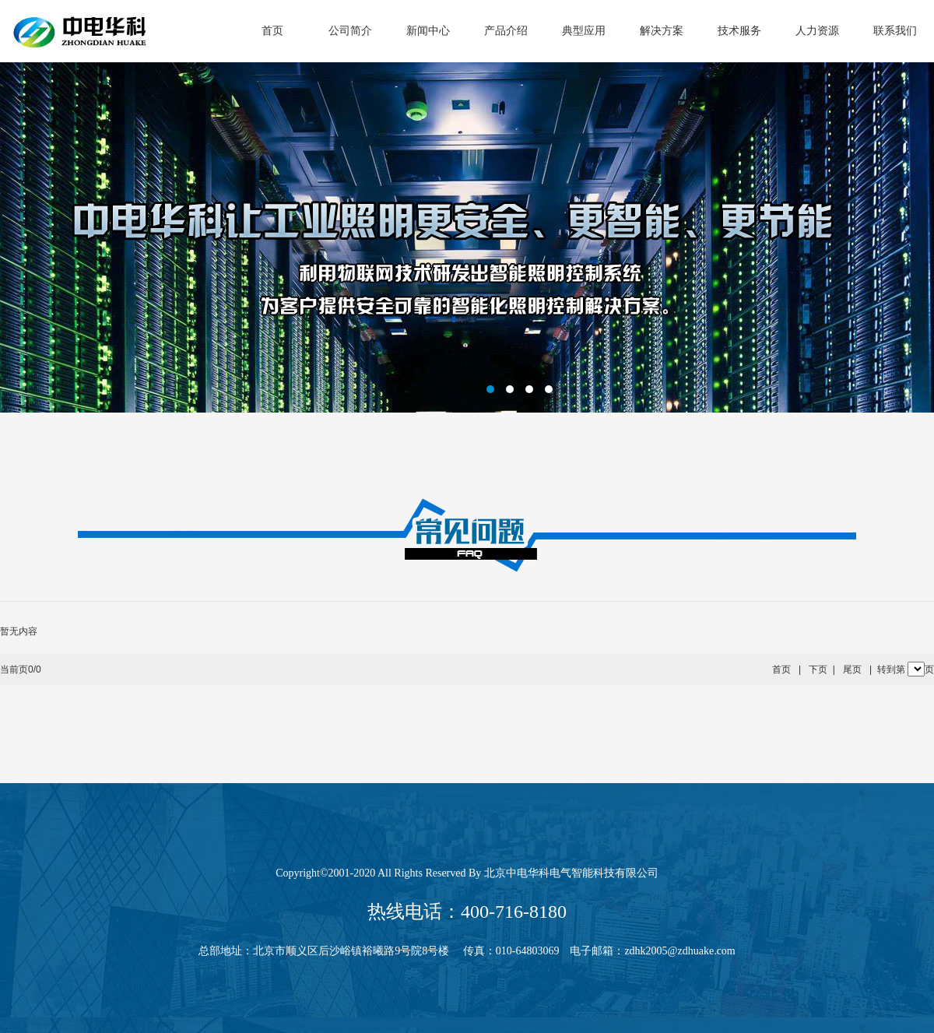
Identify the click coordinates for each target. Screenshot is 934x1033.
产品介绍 (506, 31)
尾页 (852, 669)
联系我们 (895, 31)
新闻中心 (428, 31)
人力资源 (817, 31)
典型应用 (584, 31)
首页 (272, 31)
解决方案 (661, 31)
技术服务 (739, 31)
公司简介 (350, 31)
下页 (818, 669)
